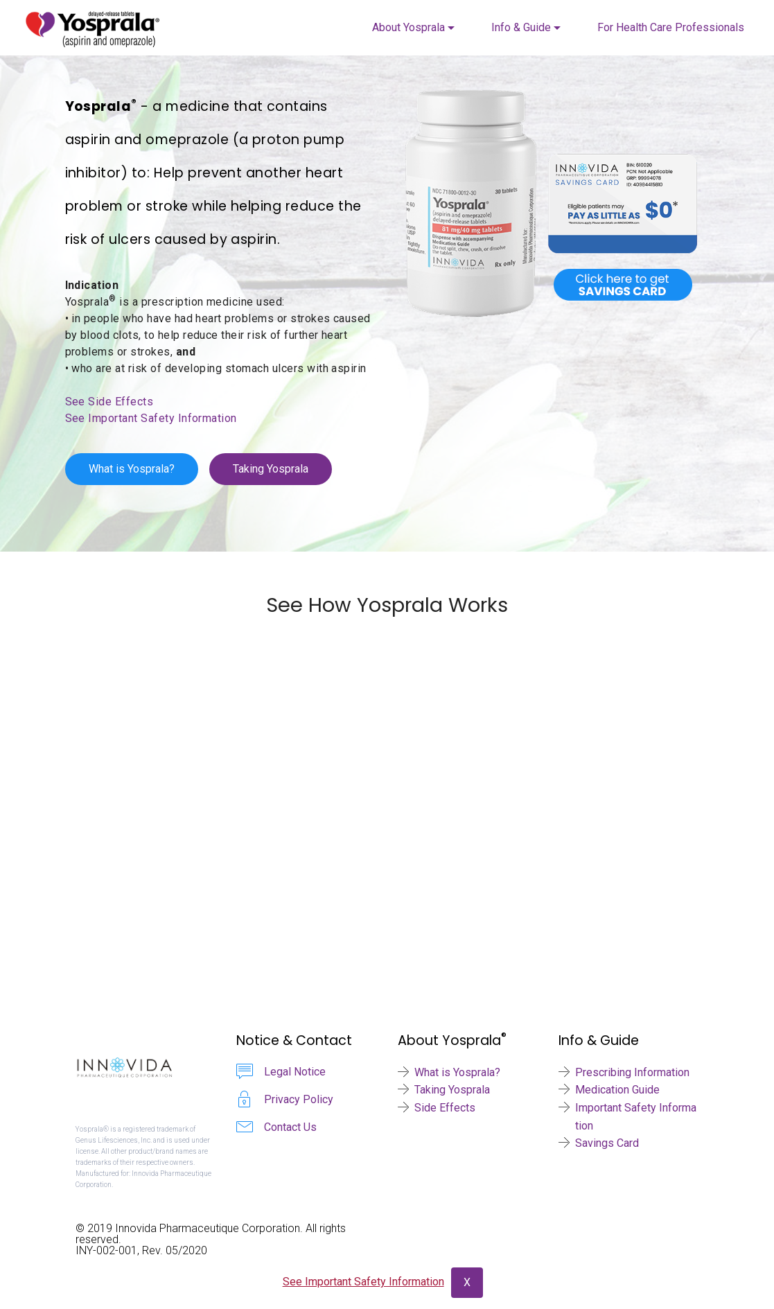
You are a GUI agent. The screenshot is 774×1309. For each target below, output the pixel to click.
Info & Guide (521, 27)
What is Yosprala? (132, 468)
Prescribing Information (632, 1072)
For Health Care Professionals (670, 27)
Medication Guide (617, 1089)
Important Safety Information (635, 1116)
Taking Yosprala (270, 468)
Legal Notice (295, 1071)
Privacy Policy (298, 1099)
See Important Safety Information (151, 418)
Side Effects (444, 1107)
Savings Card (607, 1143)
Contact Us (290, 1127)
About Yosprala (408, 27)
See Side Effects (109, 401)
